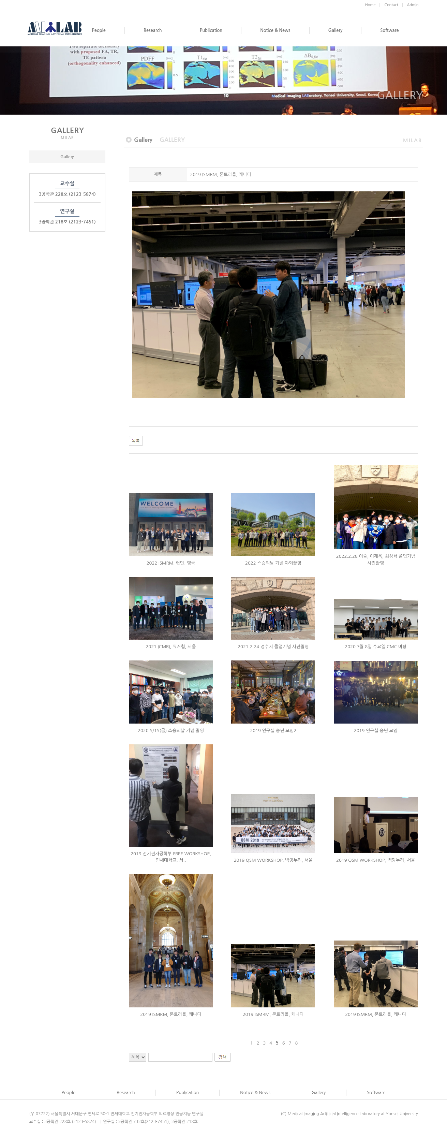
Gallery (67, 156)
